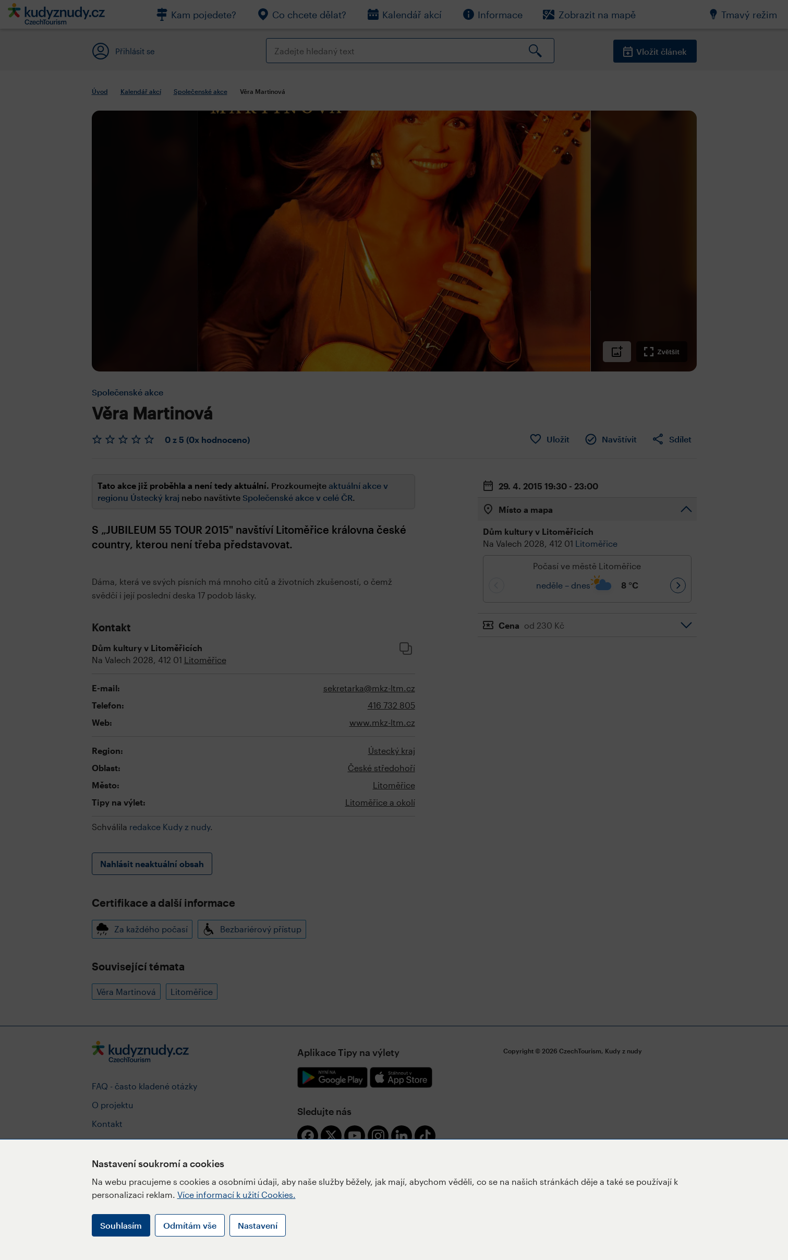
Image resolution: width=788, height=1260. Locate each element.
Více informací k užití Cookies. (236, 1194)
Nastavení (257, 1225)
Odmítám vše (189, 1225)
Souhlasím (121, 1225)
